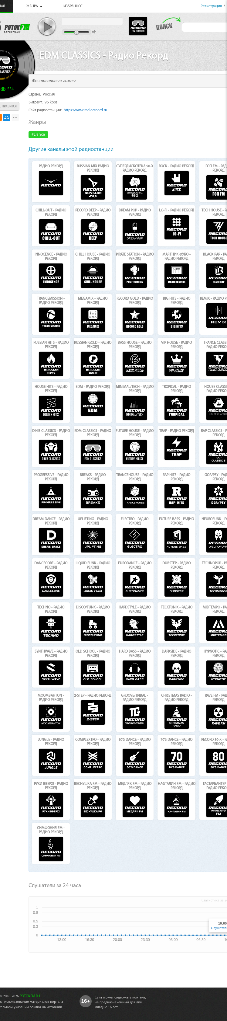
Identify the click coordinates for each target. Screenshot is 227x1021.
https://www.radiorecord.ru (85, 110)
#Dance (38, 134)
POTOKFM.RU (30, 996)
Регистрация (211, 6)
